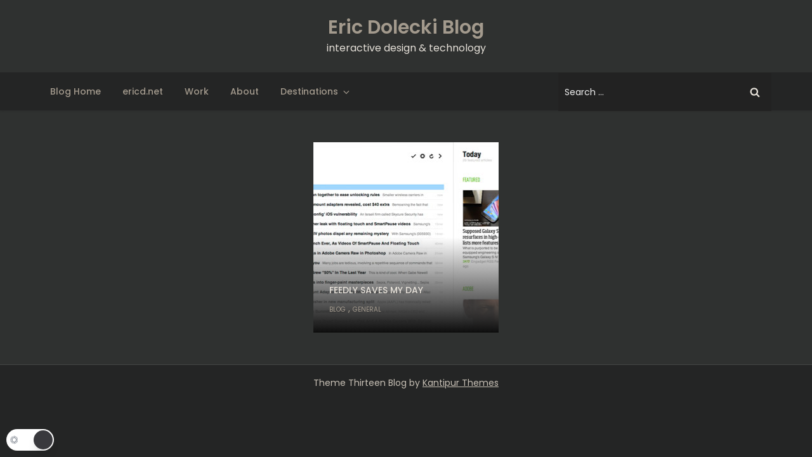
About (244, 91)
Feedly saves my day (376, 290)
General (367, 309)
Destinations (315, 91)
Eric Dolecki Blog (406, 27)
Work (197, 91)
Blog (337, 309)
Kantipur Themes (460, 382)
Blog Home (75, 91)
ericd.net (142, 91)
